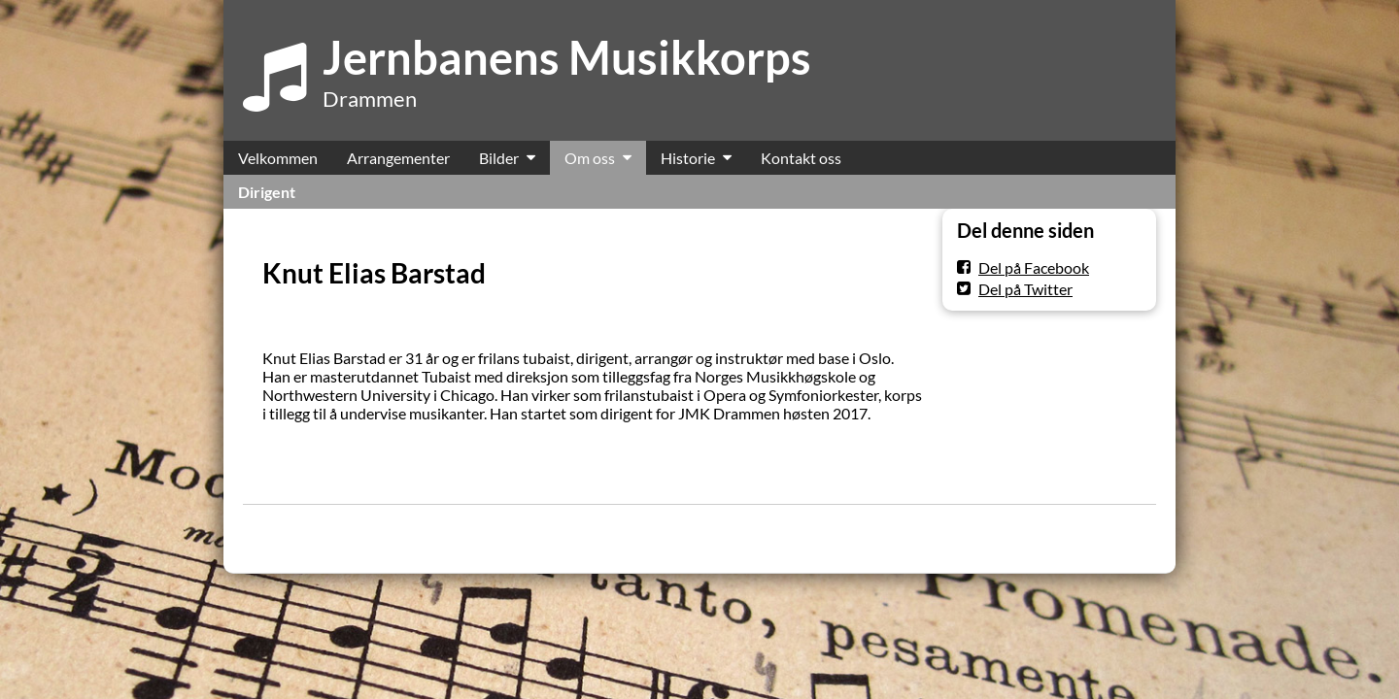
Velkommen (278, 158)
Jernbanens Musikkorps (567, 57)
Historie (688, 158)
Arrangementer (398, 158)
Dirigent (266, 192)
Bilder (499, 158)
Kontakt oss (801, 158)
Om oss (589, 158)
